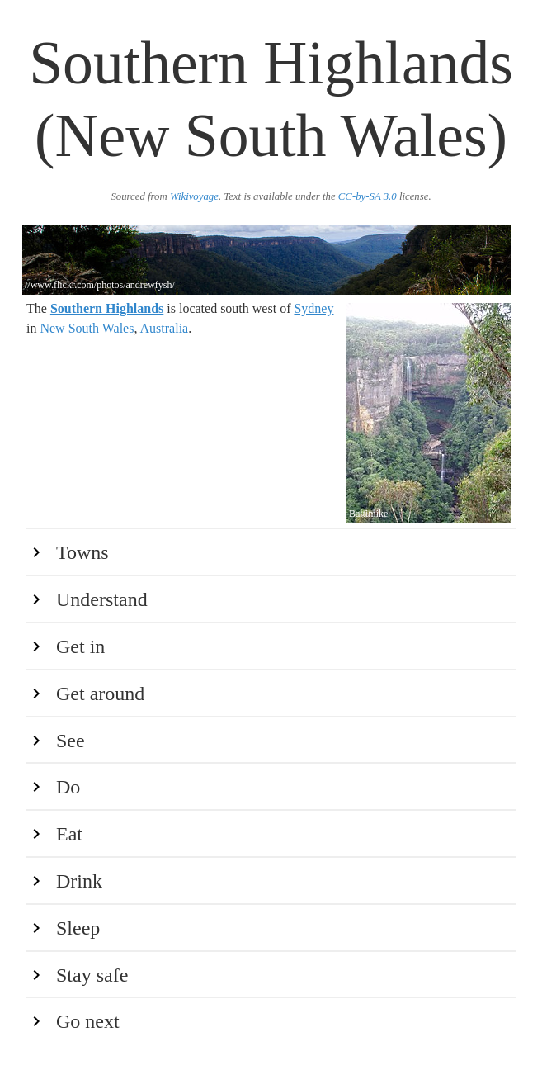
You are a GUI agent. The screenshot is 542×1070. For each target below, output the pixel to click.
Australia (164, 328)
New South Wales (87, 328)
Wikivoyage (194, 196)
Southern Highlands (106, 308)
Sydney (313, 308)
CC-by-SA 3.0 (367, 196)
